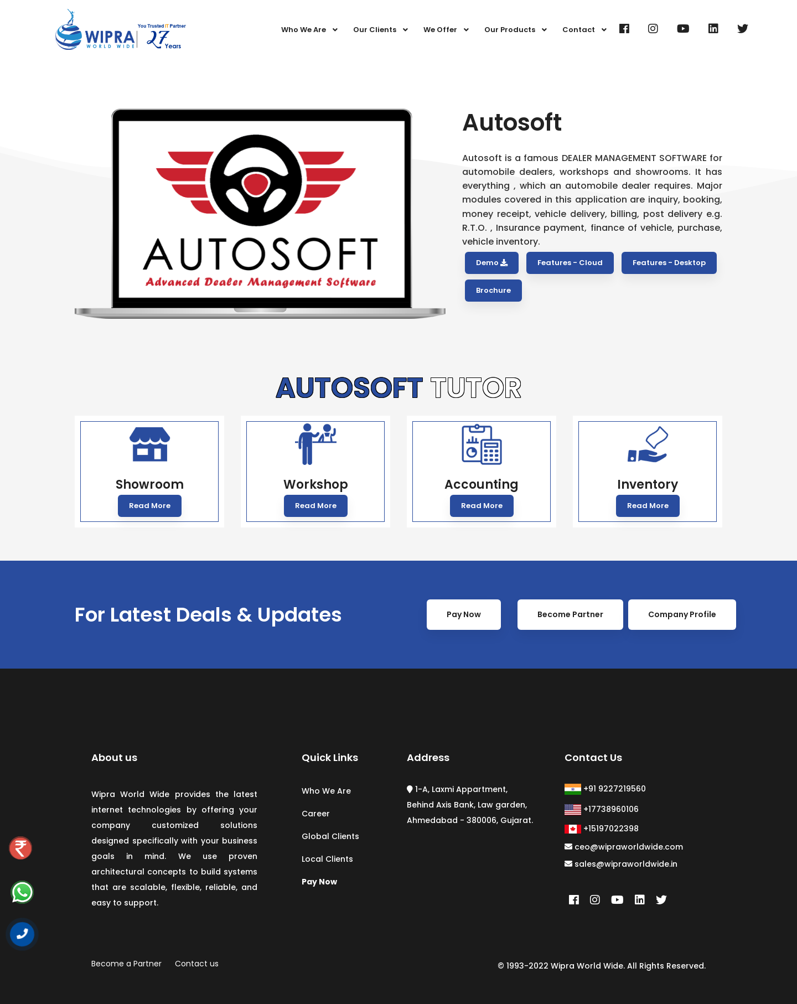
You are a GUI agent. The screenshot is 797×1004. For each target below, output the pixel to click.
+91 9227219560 (605, 789)
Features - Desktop (669, 262)
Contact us (197, 963)
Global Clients (330, 836)
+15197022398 (602, 828)
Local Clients (327, 859)
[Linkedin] (713, 28)
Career (316, 813)
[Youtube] (683, 28)
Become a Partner (126, 963)
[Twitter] (743, 28)
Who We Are (326, 790)
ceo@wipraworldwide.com (624, 846)
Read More (149, 505)
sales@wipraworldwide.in (621, 864)
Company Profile (682, 631)
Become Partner (570, 631)
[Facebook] (624, 28)
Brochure (493, 290)
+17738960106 (602, 809)
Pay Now (464, 631)
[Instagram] (653, 28)
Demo (492, 262)
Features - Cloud (570, 262)
